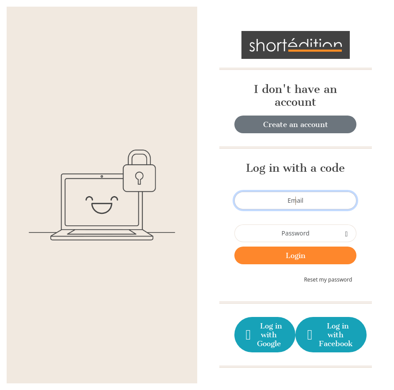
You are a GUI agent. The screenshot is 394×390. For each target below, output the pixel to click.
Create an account (295, 124)
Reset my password (328, 279)
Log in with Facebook (328, 334)
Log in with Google (263, 334)
